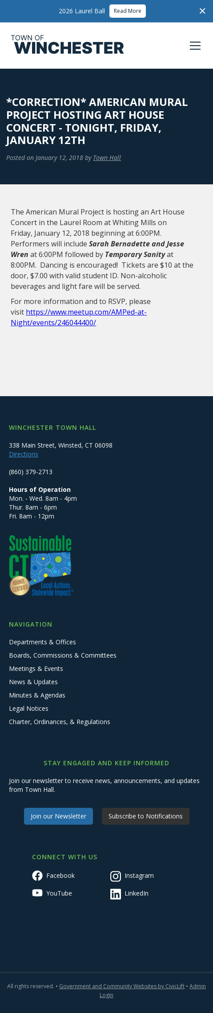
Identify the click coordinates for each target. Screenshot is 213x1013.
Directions (23, 454)
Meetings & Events (36, 668)
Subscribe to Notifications (146, 816)
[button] (193, 45)
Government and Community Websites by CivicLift (122, 986)
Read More (127, 11)
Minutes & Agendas (37, 695)
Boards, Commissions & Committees (63, 655)
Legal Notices (28, 708)
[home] (68, 46)
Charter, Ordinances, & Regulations (59, 721)
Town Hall (107, 157)
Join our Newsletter (58, 816)
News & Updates (33, 682)
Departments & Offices (42, 642)
